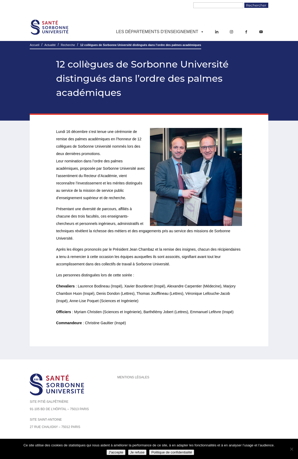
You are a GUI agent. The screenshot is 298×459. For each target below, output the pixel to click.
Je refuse (137, 452)
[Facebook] (246, 32)
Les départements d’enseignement (160, 32)
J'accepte (116, 452)
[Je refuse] (291, 449)
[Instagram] (231, 32)
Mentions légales (133, 377)
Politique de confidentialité (171, 452)
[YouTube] (261, 32)
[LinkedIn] (216, 32)
